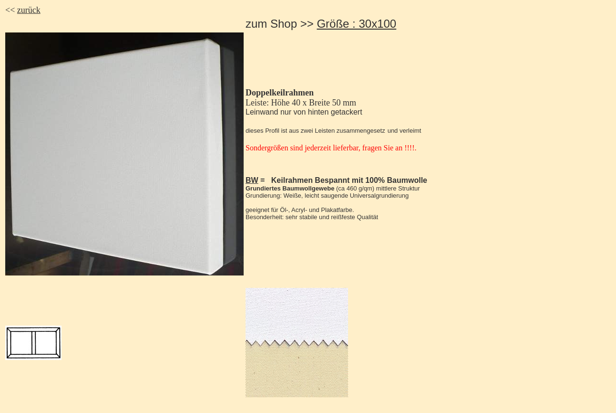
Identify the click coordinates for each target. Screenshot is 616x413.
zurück (29, 10)
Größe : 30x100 (356, 23)
